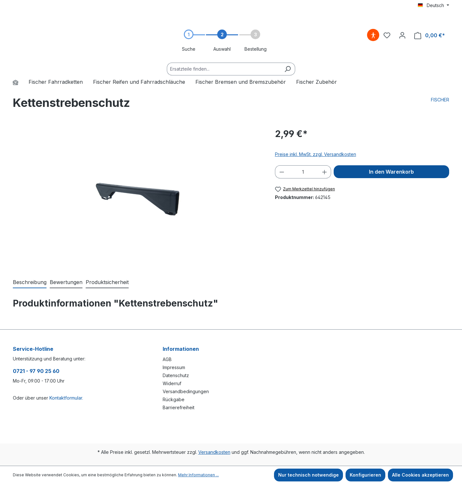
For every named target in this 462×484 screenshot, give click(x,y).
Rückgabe (173, 399)
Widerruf (172, 383)
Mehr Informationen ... (198, 474)
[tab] (30, 282)
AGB (167, 359)
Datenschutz (176, 375)
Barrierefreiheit (178, 407)
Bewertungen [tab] (66, 282)
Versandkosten (214, 452)
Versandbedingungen (186, 391)
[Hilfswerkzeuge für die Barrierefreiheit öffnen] (373, 35)
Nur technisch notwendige (308, 475)
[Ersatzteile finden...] (223, 69)
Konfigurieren (365, 475)
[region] (137, 196)
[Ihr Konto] (402, 35)
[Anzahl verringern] (281, 171)
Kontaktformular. (66, 398)
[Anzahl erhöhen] (324, 171)
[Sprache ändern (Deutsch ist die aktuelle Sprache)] (433, 5)
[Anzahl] (303, 171)
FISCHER (440, 99)
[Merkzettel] (387, 35)
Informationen (181, 349)
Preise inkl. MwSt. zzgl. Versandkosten (315, 154)
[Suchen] (287, 69)
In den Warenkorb (391, 172)
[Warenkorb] (429, 35)
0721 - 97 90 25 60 (36, 371)
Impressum (174, 367)
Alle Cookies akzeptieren (420, 475)
